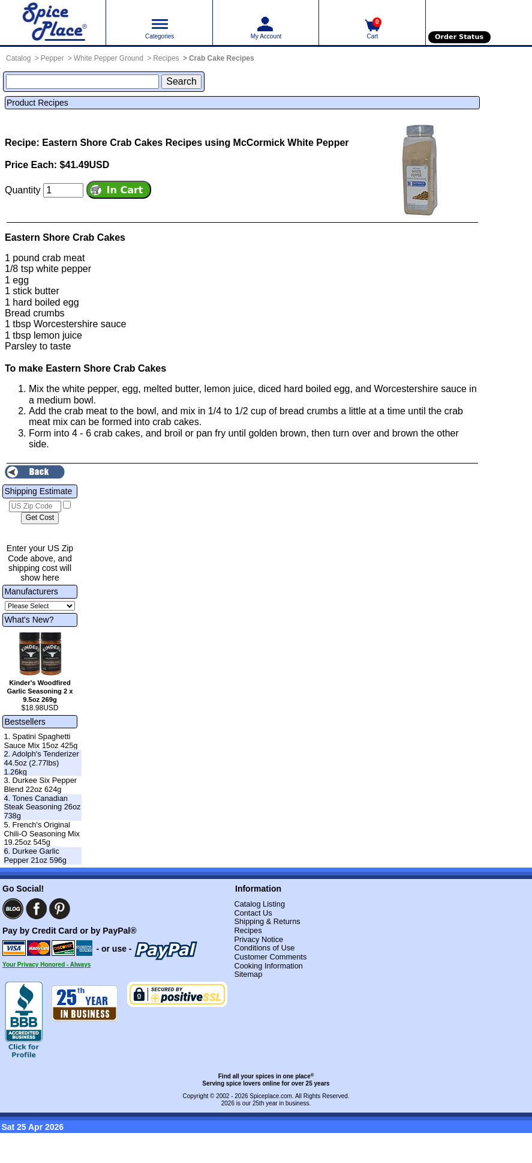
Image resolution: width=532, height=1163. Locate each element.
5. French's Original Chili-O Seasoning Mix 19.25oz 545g (42, 833)
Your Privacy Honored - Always (46, 964)
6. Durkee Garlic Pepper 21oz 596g (35, 856)
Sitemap (248, 974)
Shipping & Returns (267, 921)
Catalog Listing (259, 903)
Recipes (166, 58)
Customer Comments (270, 956)
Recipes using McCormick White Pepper (257, 142)
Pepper (52, 58)
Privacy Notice (258, 939)
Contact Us (253, 912)
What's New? (28, 619)
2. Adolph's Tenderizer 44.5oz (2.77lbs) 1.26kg (41, 762)
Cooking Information (268, 965)
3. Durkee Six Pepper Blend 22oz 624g (40, 785)
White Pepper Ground (108, 58)
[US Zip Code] (35, 507)
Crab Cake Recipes (221, 58)
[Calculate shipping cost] (40, 518)
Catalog (18, 58)
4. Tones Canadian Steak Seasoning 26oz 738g (42, 807)
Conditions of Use (264, 947)
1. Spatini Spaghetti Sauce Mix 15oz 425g (40, 741)
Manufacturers (31, 591)
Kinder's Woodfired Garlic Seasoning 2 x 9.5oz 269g (40, 691)
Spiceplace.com (271, 1096)
